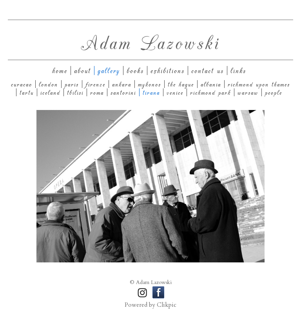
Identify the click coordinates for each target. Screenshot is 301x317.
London (48, 84)
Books (135, 70)
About (82, 70)
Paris (72, 84)
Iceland (50, 92)
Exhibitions (167, 70)
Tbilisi (75, 92)
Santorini (123, 92)
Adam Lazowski (150, 42)
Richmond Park (210, 92)
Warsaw (248, 92)
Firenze (95, 84)
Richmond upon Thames (259, 84)
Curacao (21, 84)
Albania (211, 84)
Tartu (27, 92)
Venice (175, 92)
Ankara (121, 84)
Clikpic (166, 305)
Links (238, 70)
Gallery (109, 70)
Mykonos (149, 84)
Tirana (151, 92)
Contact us (207, 70)
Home (59, 70)
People (273, 92)
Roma (97, 92)
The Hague (181, 84)
